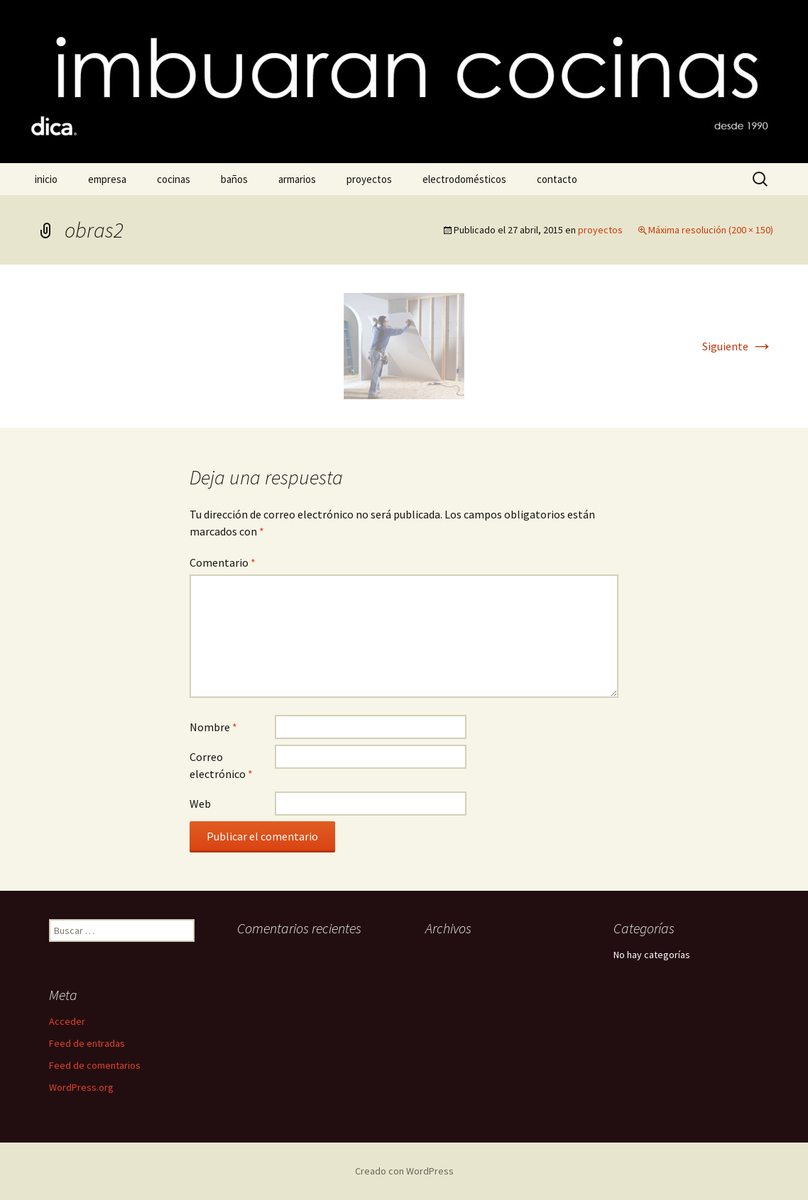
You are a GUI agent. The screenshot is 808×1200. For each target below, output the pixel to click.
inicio (46, 179)
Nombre (213, 727)
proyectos (369, 179)
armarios (297, 179)
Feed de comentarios (95, 1065)
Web (200, 803)
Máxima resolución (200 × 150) (710, 229)
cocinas (173, 179)
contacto (557, 179)
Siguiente (737, 346)
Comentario (223, 562)
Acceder (67, 1021)
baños (234, 179)
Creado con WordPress (404, 1171)
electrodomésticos (464, 179)
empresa (107, 179)
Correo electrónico (221, 765)
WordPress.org (81, 1087)
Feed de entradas (87, 1043)
